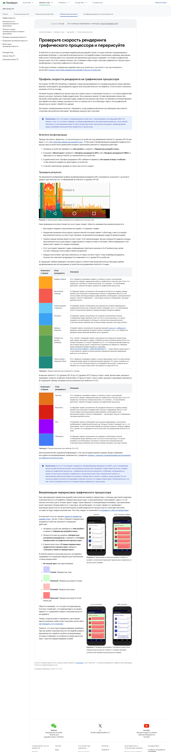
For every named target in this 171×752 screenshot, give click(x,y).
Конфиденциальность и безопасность (98, 14)
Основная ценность (21, 14)
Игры (57, 750)
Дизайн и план (59, 32)
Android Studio (161, 3)
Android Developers (45, 32)
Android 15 (105, 750)
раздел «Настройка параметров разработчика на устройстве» (75, 70)
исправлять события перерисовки (114, 510)
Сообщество (97, 3)
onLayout (111, 328)
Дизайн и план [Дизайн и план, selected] (44, 3)
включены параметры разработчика (67, 142)
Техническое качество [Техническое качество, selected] (69, 14)
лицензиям (79, 663)
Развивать (62, 3)
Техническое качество (84, 32)
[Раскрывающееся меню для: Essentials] (34, 2)
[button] (14, 37)
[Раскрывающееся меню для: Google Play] (87, 2)
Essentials (27, 3)
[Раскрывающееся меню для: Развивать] (69, 2)
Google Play (79, 3)
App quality (8, 9)
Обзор (5, 14)
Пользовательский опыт (44, 14)
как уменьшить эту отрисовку (51, 624)
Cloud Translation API (109, 24)
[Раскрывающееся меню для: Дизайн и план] (53, 2)
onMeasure (121, 328)
